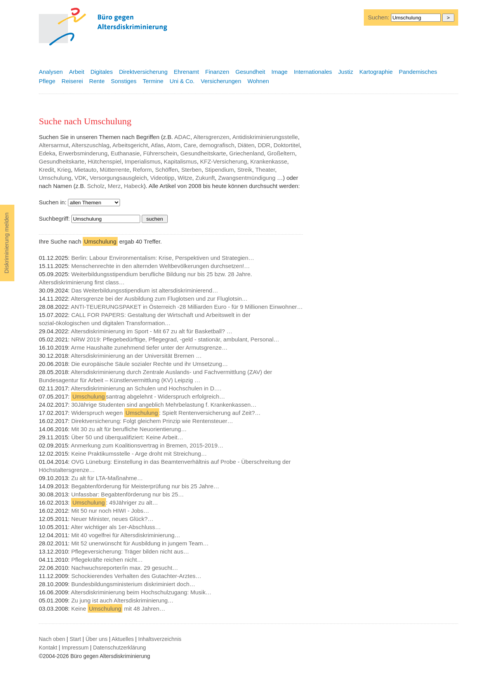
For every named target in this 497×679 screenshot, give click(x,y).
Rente (97, 81)
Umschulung (55, 177)
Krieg (64, 169)
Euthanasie (125, 153)
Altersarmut (54, 145)
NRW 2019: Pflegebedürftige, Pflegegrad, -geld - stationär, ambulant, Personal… (175, 339)
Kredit (46, 169)
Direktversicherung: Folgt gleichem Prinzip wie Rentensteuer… (152, 421)
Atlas (157, 145)
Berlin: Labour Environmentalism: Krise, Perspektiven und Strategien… (162, 257)
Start (75, 639)
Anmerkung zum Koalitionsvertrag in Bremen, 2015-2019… (147, 445)
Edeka (47, 153)
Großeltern (281, 153)
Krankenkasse (268, 161)
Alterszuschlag (90, 145)
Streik (244, 169)
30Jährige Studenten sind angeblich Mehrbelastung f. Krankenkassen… (163, 404)
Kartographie (376, 71)
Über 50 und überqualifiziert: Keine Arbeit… (127, 437)
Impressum (75, 647)
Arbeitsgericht (130, 145)
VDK (81, 177)
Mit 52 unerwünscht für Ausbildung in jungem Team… (140, 543)
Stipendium (219, 169)
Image (279, 71)
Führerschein (160, 153)
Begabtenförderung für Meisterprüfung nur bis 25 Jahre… (145, 486)
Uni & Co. (182, 81)
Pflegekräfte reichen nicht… (106, 559)
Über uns (96, 639)
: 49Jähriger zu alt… (114, 502)
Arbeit (76, 71)
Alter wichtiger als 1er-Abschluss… (116, 527)
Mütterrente (115, 169)
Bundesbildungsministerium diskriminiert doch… (133, 584)
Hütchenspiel (105, 161)
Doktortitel (287, 145)
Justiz (345, 71)
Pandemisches (418, 71)
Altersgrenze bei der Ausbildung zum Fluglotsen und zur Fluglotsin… (159, 298)
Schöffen (166, 169)
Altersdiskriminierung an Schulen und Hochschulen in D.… (146, 388)
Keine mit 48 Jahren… (118, 608)
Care (190, 145)
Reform (142, 169)
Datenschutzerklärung (119, 647)
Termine (152, 81)
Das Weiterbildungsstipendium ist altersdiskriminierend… (144, 290)
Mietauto (85, 169)
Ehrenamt (186, 71)
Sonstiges (124, 81)
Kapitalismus (180, 161)
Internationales (313, 71)
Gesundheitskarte (203, 153)
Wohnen (258, 81)
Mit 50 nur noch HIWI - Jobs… (110, 510)
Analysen (51, 71)
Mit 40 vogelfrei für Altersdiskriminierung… (125, 535)
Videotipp (162, 177)
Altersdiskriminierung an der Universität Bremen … (136, 355)
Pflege (47, 81)
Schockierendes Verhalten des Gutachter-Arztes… (136, 576)
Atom (173, 145)
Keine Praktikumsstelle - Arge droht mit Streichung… (139, 453)
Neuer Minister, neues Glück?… (112, 518)
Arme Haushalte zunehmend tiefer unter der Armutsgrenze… (149, 347)
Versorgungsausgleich (118, 177)
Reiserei (72, 81)
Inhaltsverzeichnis (159, 639)
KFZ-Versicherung (223, 161)
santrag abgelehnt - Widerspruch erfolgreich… (148, 396)
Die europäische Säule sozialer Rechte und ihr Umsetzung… (149, 363)
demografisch (217, 145)
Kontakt (48, 647)
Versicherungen (221, 81)
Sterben (191, 169)
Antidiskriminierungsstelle (265, 137)
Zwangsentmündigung (247, 177)
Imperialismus (143, 161)
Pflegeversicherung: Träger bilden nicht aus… (130, 551)
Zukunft (205, 177)
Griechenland (246, 153)
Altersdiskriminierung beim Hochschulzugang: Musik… (141, 592)
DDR (264, 145)
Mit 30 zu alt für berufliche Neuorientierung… (129, 429)
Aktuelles (123, 639)
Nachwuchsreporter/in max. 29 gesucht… (124, 567)
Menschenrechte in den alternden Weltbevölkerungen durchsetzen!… (160, 266)
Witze (184, 177)
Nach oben (52, 639)
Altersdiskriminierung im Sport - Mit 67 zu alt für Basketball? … (152, 331)
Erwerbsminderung (83, 153)
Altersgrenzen (211, 137)
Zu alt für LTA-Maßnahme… (107, 478)
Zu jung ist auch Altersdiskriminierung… (122, 600)
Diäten (246, 145)
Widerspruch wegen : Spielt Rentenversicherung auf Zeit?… (166, 412)
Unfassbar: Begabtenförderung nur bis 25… (127, 494)
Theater (265, 169)
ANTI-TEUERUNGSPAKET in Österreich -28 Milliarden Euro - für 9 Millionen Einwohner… (187, 306)
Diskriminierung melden (6, 242)
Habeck (134, 186)
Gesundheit (250, 71)
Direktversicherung (143, 71)
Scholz (95, 186)
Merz (114, 186)
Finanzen (217, 71)
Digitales (101, 71)
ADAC (182, 137)
